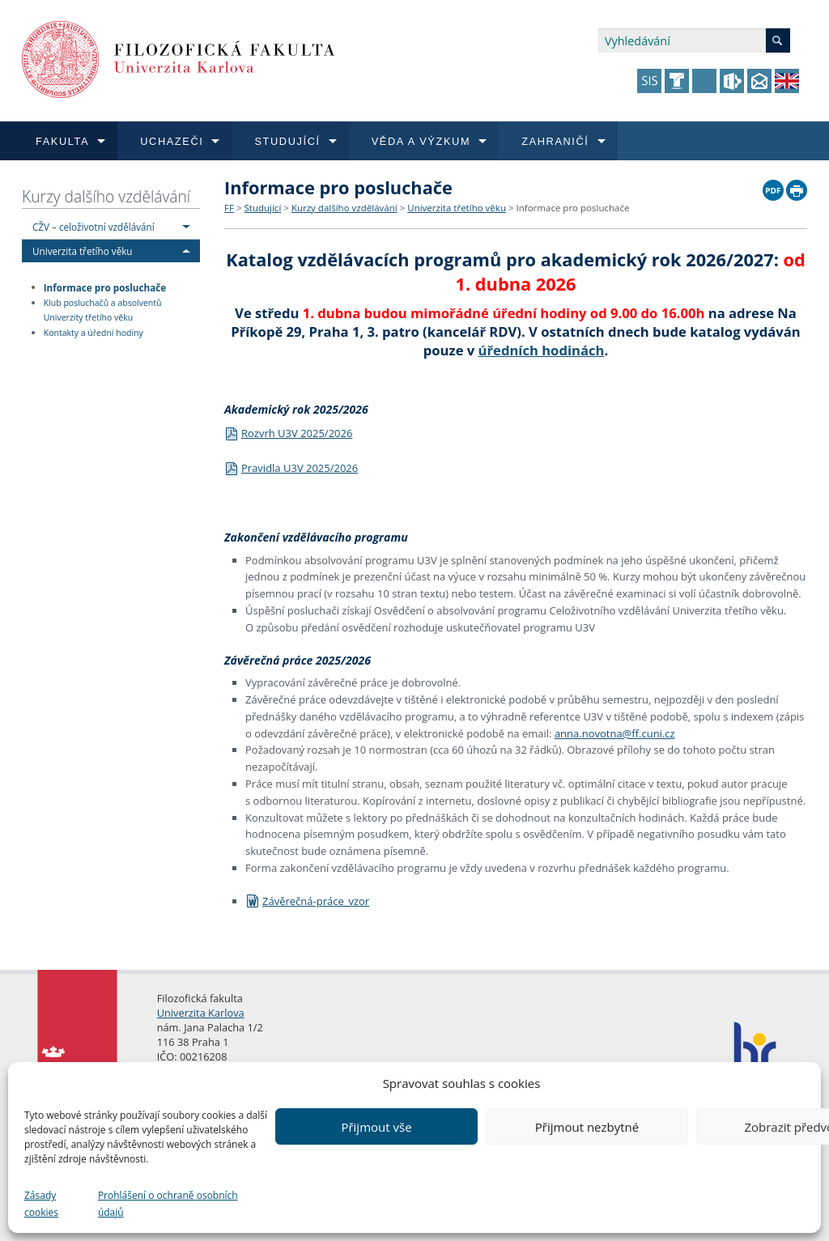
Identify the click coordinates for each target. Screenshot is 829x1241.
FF (229, 208)
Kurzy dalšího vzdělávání (106, 196)
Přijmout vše (376, 1127)
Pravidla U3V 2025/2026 (291, 468)
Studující (262, 208)
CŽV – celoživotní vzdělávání (93, 226)
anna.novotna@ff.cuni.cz (615, 733)
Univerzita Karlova (200, 1012)
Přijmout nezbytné (587, 1127)
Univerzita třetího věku (82, 250)
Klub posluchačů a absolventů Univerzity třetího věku (103, 310)
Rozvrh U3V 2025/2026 (288, 433)
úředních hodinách (541, 350)
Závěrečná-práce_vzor (307, 901)
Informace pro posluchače (105, 286)
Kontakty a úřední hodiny (93, 332)
